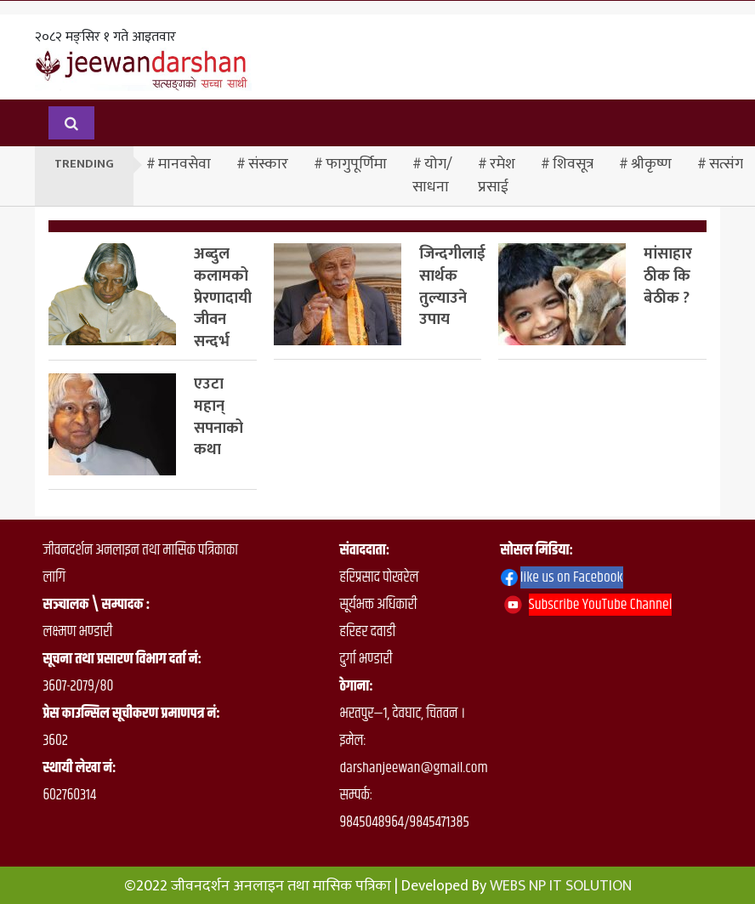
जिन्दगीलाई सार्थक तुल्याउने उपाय (452, 287)
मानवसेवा (184, 164)
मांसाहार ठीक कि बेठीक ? (668, 276)
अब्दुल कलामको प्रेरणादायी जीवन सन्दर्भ (223, 298)
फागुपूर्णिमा (356, 164)
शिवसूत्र (573, 164)
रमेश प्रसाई (496, 175)
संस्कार (268, 164)
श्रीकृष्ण (651, 164)
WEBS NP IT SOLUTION (561, 886)
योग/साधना (432, 175)
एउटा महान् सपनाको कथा (218, 417)
